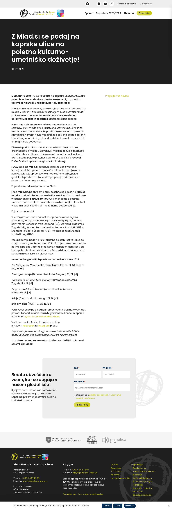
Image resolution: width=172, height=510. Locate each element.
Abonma (129, 13)
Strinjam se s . (98, 396)
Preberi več (129, 506)
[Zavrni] (168, 505)
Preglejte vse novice (117, 96)
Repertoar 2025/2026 (108, 13)
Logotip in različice (142, 494)
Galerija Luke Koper (142, 478)
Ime (76, 367)
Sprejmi (107, 506)
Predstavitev (139, 468)
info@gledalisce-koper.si (35, 481)
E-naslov (79, 381)
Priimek (107, 367)
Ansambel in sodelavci (144, 471)
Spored (89, 13)
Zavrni (118, 506)
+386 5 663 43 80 (30, 478)
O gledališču (146, 3)
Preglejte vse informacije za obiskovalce (83, 494)
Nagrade (137, 474)
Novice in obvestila (127, 3)
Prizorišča (138, 491)
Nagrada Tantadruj (142, 488)
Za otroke (144, 13)
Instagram (43, 325)
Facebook (29, 325)
